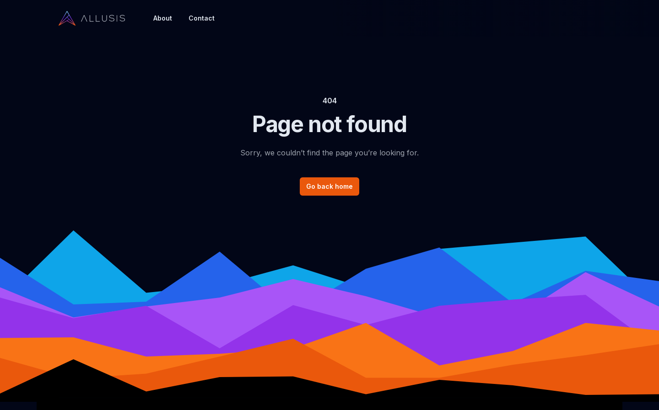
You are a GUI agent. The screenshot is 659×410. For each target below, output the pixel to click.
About (162, 18)
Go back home (329, 186)
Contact (202, 18)
